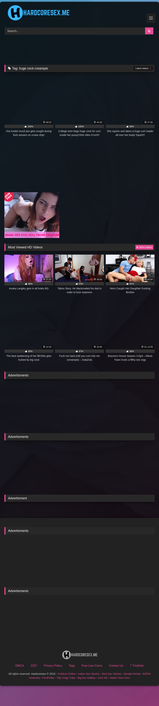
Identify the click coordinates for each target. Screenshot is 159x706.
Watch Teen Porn (120, 677)
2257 (34, 665)
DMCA (19, 665)
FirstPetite (48, 677)
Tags (72, 665)
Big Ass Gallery (87, 677)
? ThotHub (137, 665)
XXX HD (103, 677)
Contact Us (116, 665)
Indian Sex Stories (88, 673)
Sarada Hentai (132, 673)
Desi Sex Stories (111, 673)
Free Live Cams (92, 665)
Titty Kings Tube (66, 677)
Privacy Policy (53, 665)
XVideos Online (67, 673)
